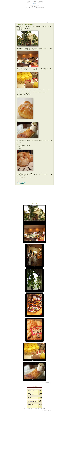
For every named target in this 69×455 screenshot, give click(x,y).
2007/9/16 (21, 24)
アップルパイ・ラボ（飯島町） (21, 182)
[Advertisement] (34, 14)
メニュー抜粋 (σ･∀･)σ (20, 183)
